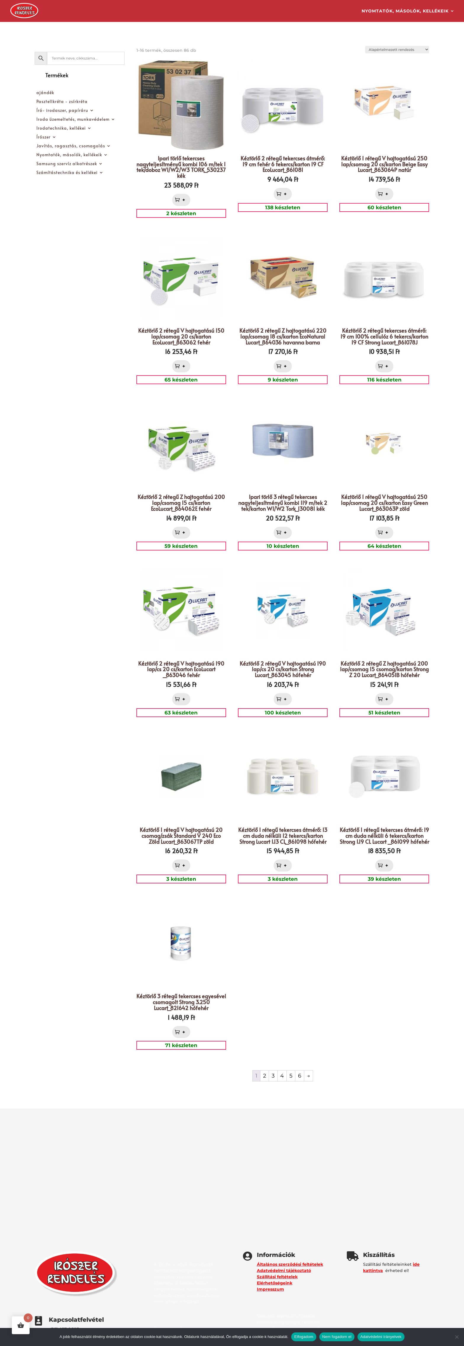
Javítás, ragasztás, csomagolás (70, 146)
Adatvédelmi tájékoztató (284, 1270)
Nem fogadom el (337, 1336)
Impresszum (270, 1289)
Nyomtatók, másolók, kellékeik (405, 11)
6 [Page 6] (299, 1076)
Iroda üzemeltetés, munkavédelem (72, 119)
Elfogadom (303, 1336)
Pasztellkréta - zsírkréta (62, 101)
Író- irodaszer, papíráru (62, 110)
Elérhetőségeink (274, 1283)
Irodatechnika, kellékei (61, 128)
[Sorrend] (397, 49)
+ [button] (184, 200)
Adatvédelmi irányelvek (381, 1336)
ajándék (45, 93)
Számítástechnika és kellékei (67, 172)
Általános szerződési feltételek (290, 1264)
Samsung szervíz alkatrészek (66, 164)
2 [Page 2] (264, 1076)
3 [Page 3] (273, 1076)
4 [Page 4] (282, 1076)
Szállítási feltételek (277, 1276)
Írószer (43, 137)
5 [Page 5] (290, 1076)
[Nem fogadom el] (457, 1337)
